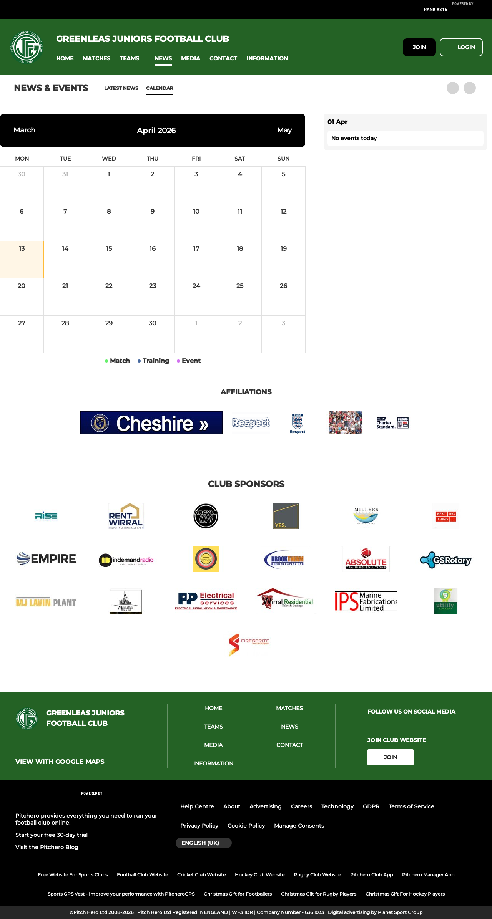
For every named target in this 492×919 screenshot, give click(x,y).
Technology (337, 806)
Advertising (265, 806)
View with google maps (59, 762)
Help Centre (197, 806)
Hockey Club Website (259, 875)
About (231, 806)
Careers (301, 806)
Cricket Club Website (201, 875)
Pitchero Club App (371, 875)
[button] (65, 58)
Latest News (121, 88)
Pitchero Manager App (428, 875)
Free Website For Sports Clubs (73, 875)
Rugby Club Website (317, 875)
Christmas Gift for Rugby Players (318, 894)
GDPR (371, 806)
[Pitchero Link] (467, 12)
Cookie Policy (246, 825)
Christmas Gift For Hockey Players (405, 894)
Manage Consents (299, 825)
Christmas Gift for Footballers (238, 894)
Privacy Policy (199, 825)
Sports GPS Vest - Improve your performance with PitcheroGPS (121, 894)
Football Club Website (142, 875)
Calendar (159, 88)
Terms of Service (411, 806)
